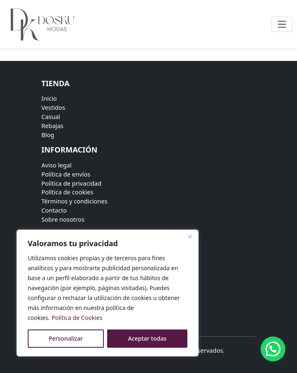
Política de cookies (67, 192)
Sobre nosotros (62, 219)
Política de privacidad (71, 183)
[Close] (190, 237)
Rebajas (52, 125)
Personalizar (66, 338)
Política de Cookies (77, 318)
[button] (273, 349)
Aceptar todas (147, 338)
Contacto (54, 210)
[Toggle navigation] (281, 24)
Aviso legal (56, 165)
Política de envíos (65, 174)
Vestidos (53, 107)
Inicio (49, 98)
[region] (108, 293)
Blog (47, 135)
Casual (50, 116)
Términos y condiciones (74, 201)
